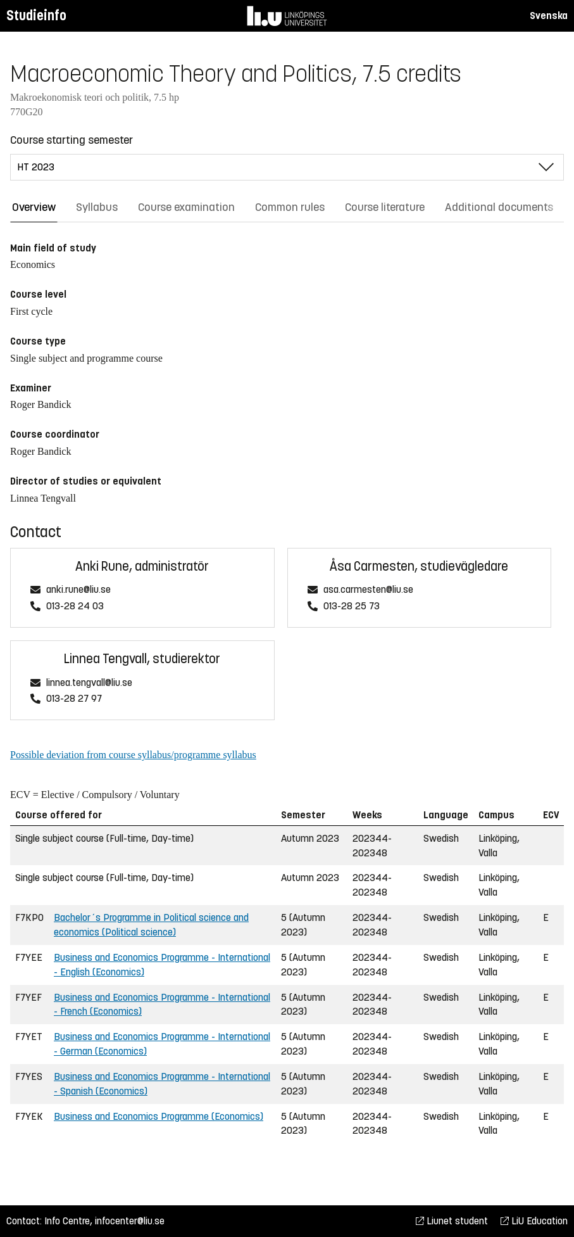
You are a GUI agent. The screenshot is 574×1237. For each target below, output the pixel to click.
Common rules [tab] (290, 207)
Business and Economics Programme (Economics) (158, 1116)
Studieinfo (36, 15)
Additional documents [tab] (499, 207)
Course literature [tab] (385, 207)
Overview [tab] (34, 207)
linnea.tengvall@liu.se (89, 683)
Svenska (549, 16)
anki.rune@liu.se (78, 590)
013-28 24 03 (75, 606)
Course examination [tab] (186, 207)
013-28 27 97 (74, 699)
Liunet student (452, 1221)
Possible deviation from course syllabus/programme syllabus (133, 754)
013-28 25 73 (351, 606)
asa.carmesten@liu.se (368, 590)
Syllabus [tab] (97, 207)
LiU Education (534, 1221)
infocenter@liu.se (130, 1221)
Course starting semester (71, 140)
